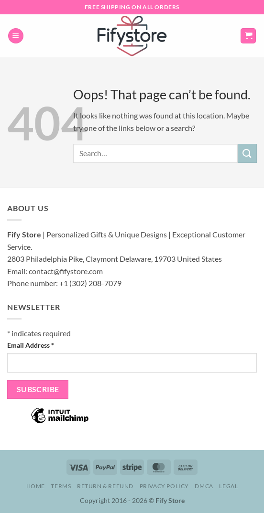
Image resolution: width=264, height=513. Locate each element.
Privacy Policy (164, 486)
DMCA (204, 486)
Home (35, 486)
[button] (15, 36)
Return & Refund (105, 486)
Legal (228, 486)
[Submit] (247, 153)
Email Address (30, 345)
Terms (61, 486)
